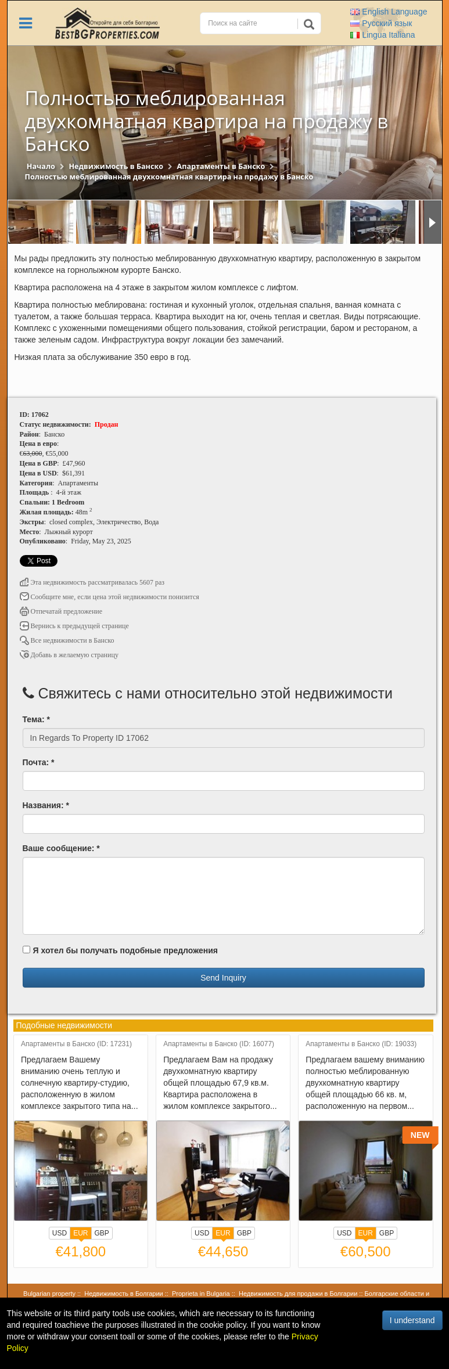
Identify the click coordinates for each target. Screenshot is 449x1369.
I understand (412, 1320)
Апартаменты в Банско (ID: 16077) (218, 1044)
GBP (102, 1233)
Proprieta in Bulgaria (201, 1293)
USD (59, 1233)
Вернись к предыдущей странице (74, 626)
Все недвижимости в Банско (67, 640)
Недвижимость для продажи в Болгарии (298, 1293)
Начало (41, 166)
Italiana (382, 34)
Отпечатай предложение (61, 611)
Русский (381, 23)
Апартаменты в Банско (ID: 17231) (76, 1044)
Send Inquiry (223, 977)
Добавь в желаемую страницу (69, 655)
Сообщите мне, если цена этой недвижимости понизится (109, 597)
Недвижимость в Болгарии (123, 1293)
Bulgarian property (49, 1293)
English (388, 11)
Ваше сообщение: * (61, 848)
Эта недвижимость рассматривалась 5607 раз (92, 582)
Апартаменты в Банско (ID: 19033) (361, 1044)
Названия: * (46, 805)
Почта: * (39, 762)
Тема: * (36, 719)
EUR (80, 1234)
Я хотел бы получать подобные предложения (120, 950)
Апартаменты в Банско (221, 166)
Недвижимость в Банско (116, 166)
